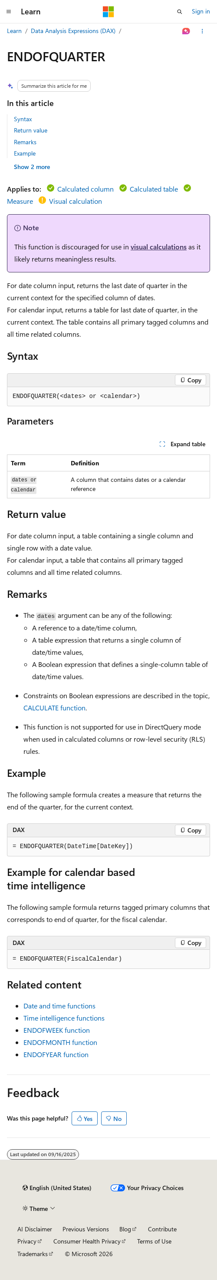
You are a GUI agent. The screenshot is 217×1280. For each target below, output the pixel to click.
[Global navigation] (8, 12)
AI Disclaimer (34, 1229)
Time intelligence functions (64, 1017)
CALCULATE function (54, 707)
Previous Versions (85, 1229)
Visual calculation (75, 201)
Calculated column (85, 188)
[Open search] (179, 12)
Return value (30, 130)
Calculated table (154, 188)
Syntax (23, 119)
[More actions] (202, 31)
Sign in (201, 11)
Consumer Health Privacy (87, 1241)
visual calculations (159, 246)
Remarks (25, 142)
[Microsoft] (108, 11)
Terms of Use (154, 1241)
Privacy (26, 1241)
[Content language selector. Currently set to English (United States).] (57, 1188)
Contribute (162, 1229)
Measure (20, 201)
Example (25, 153)
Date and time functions (59, 1005)
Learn (14, 31)
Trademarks (32, 1254)
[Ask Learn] (186, 31)
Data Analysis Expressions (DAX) (73, 31)
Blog (125, 1229)
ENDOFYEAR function (56, 1054)
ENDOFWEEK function (56, 1030)
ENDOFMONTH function (60, 1042)
